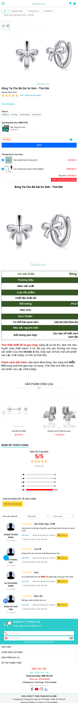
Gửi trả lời (25, 535)
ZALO (39, 145)
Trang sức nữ (33, 11)
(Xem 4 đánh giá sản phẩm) (30, 95)
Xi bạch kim (36, 114)
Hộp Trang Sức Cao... (18, 127)
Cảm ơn (62, 535)
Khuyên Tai (48, 11)
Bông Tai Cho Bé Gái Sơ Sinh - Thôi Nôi (19, 15)
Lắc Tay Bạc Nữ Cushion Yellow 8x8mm (29, 169)
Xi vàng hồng (24, 114)
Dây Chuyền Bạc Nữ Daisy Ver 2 (26, 160)
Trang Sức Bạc (17, 11)
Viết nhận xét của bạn (12, 504)
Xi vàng (14, 114)
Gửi (71, 638)
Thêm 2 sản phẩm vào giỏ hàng (63, 180)
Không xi (5, 114)
